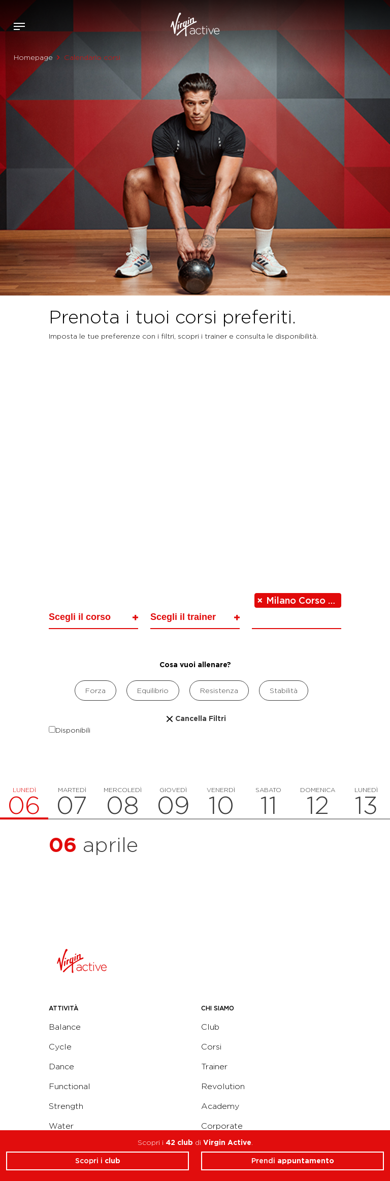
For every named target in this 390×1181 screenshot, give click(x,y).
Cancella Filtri (195, 718)
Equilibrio (153, 690)
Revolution (223, 1086)
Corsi (211, 1047)
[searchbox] (92, 616)
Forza (95, 690)
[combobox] (93, 618)
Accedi (348, 26)
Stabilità (284, 690)
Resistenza (219, 690)
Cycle (60, 1047)
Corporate (222, 1126)
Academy (220, 1106)
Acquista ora (364, 24)
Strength (66, 1106)
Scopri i (97, 1161)
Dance (61, 1066)
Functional (69, 1086)
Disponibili (69, 730)
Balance (65, 1027)
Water (61, 1126)
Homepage (33, 57)
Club (210, 1027)
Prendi (292, 1161)
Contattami (379, 24)
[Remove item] (260, 600)
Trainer (214, 1066)
